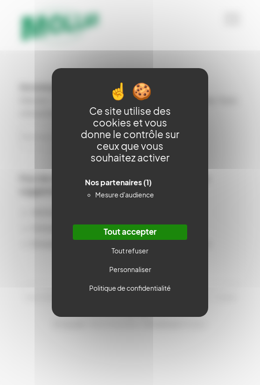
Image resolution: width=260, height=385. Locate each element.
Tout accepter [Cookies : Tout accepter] (130, 232)
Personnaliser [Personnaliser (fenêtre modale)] (130, 269)
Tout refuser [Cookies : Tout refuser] (130, 251)
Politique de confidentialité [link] (130, 288)
